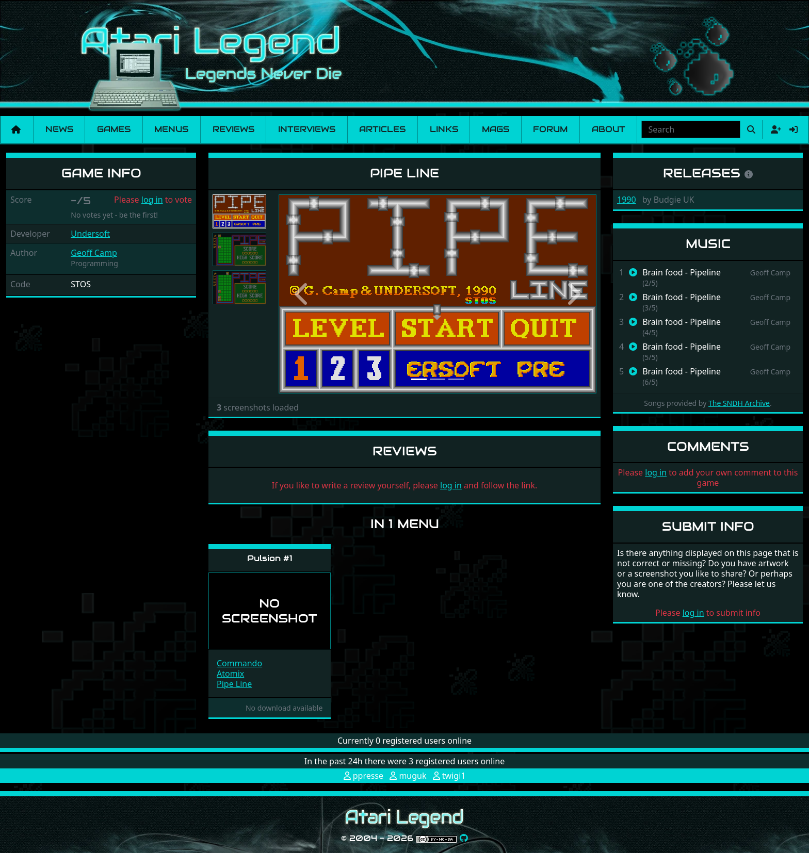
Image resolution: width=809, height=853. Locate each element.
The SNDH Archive (739, 403)
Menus (171, 129)
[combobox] (690, 129)
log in (152, 199)
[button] (302, 293)
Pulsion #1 (270, 558)
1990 (626, 199)
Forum (550, 129)
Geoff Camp (94, 252)
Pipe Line (234, 684)
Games (114, 129)
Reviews (233, 129)
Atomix (230, 673)
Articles (382, 129)
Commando (239, 663)
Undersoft (90, 233)
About (608, 129)
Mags (495, 129)
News (59, 129)
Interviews (306, 129)
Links (444, 129)
